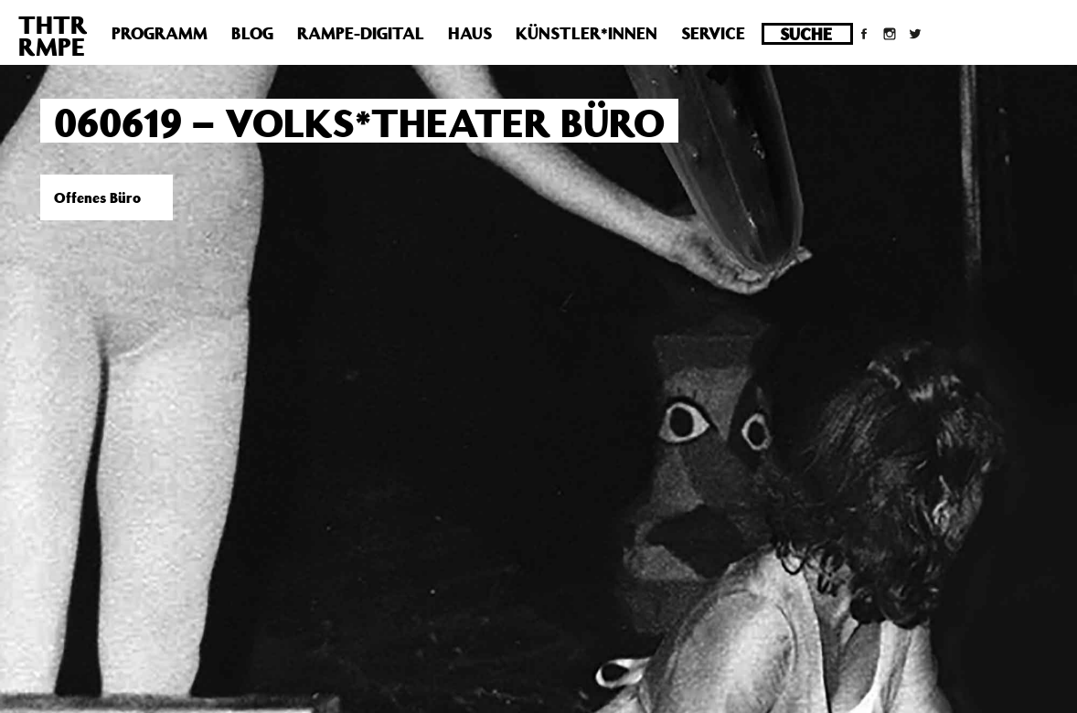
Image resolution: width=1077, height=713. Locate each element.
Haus (470, 33)
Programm (160, 33)
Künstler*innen (586, 33)
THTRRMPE (53, 35)
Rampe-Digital (360, 33)
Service (713, 33)
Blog (252, 33)
